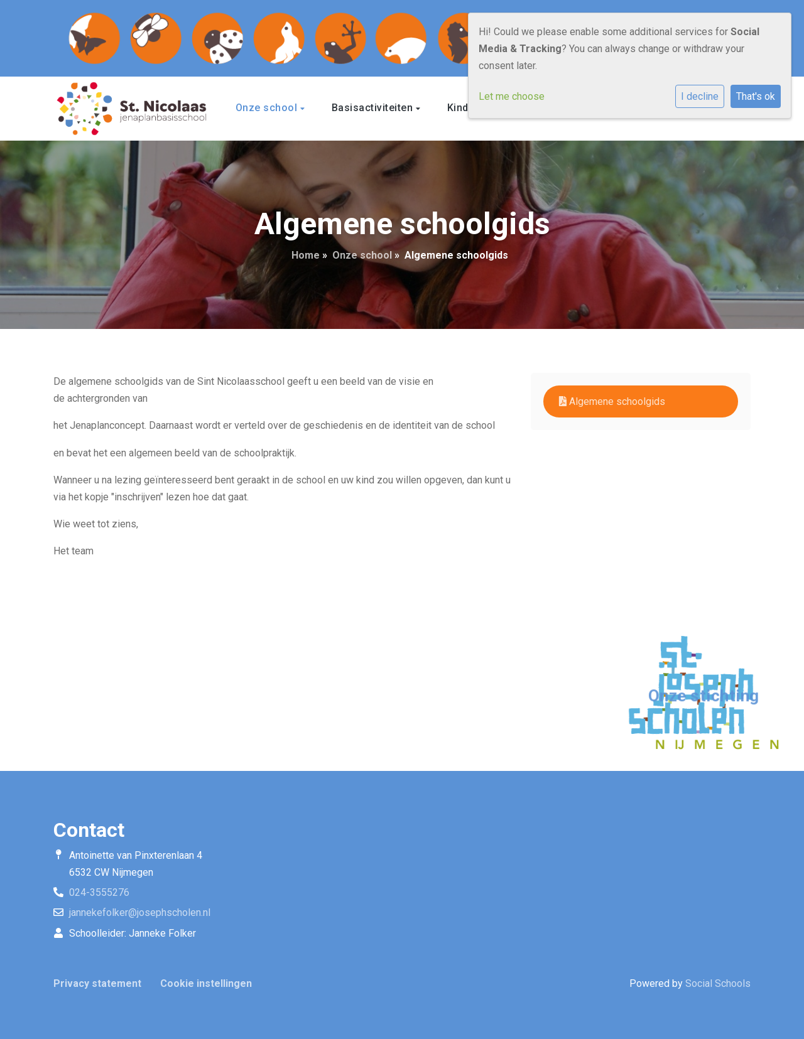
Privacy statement (97, 983)
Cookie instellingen (206, 983)
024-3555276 (99, 892)
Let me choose (512, 96)
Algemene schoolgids (612, 401)
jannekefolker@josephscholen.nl (139, 912)
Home (305, 255)
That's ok (755, 96)
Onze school (268, 108)
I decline (700, 96)
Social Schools (718, 983)
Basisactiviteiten (374, 108)
